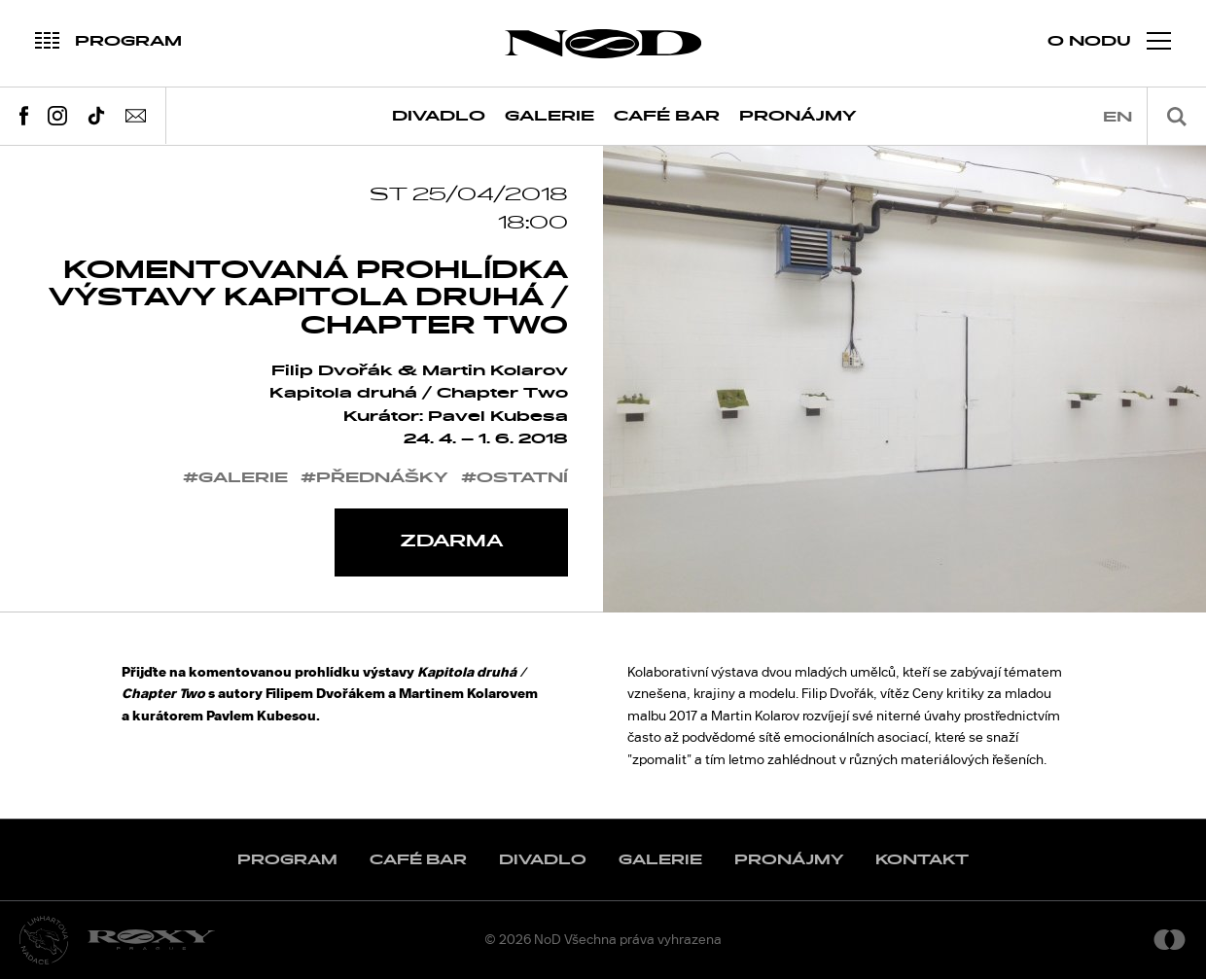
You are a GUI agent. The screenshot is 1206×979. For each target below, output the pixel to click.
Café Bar (667, 116)
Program (287, 860)
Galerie (549, 116)
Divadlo (438, 116)
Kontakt (922, 860)
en (1117, 117)
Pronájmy (798, 116)
